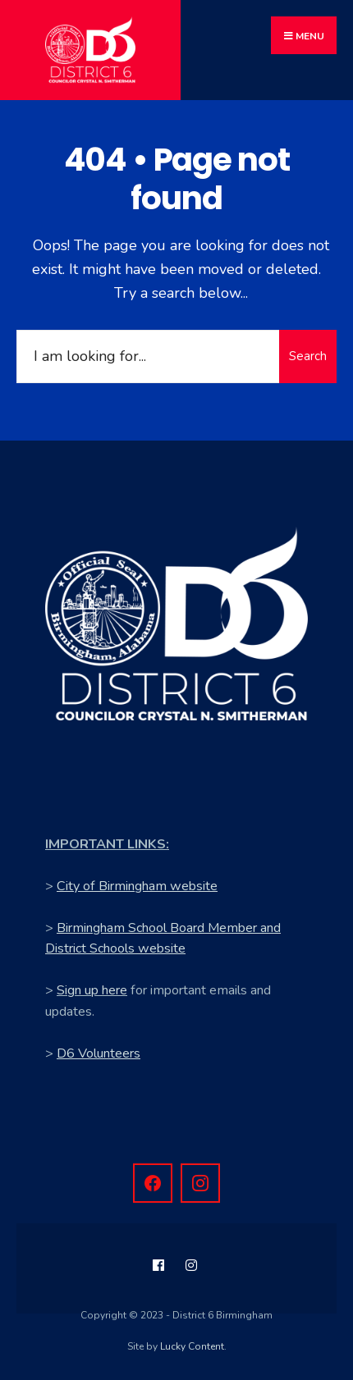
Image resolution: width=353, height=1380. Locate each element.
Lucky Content (192, 1346)
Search (308, 356)
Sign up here (92, 990)
